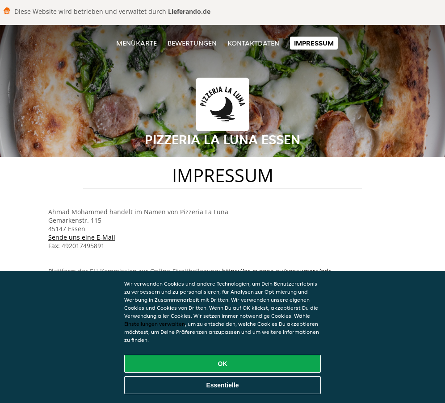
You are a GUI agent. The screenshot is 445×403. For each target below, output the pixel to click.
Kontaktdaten (253, 43)
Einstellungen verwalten (154, 323)
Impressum (314, 43)
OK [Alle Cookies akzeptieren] (222, 363)
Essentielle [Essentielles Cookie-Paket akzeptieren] (222, 385)
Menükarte (136, 43)
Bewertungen (192, 43)
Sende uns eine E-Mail (81, 237)
